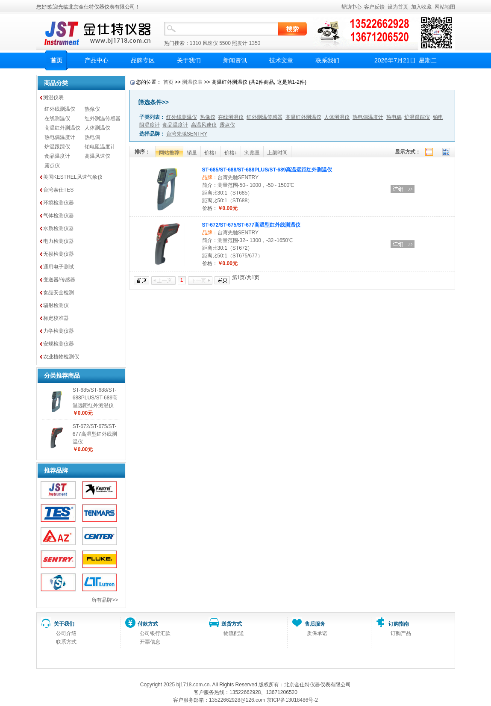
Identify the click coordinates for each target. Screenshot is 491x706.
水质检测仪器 (58, 228)
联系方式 (66, 642)
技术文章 (281, 60)
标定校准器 (56, 318)
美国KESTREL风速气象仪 (73, 177)
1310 (195, 43)
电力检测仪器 (58, 241)
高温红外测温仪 (62, 128)
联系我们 (327, 60)
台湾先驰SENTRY (238, 177)
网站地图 (445, 7)
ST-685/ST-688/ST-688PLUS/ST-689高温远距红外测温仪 (95, 397)
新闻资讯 (235, 60)
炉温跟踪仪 (57, 147)
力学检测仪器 (58, 331)
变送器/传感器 (59, 280)
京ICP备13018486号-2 (292, 700)
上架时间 (277, 153)
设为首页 (398, 7)
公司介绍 (66, 633)
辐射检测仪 (56, 305)
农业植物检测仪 (61, 357)
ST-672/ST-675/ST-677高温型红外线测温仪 (95, 434)
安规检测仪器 (58, 344)
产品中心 (97, 60)
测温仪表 (53, 97)
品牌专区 (143, 60)
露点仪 (52, 165)
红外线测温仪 (59, 109)
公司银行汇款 (155, 633)
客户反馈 (374, 7)
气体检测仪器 (58, 216)
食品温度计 (57, 156)
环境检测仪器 (58, 203)
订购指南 (398, 624)
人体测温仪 (97, 128)
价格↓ (230, 153)
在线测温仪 (57, 118)
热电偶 (92, 137)
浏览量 (252, 153)
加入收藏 (421, 7)
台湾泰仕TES (58, 190)
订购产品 (401, 633)
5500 (225, 43)
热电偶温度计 (59, 137)
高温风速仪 (97, 156)
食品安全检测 (58, 292)
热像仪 (92, 109)
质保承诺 (317, 633)
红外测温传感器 (103, 118)
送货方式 (231, 624)
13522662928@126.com (237, 700)
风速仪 (210, 43)
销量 (192, 153)
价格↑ (210, 153)
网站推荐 (169, 153)
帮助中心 (351, 7)
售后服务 (315, 624)
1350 (255, 43)
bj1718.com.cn (192, 685)
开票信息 (150, 642)
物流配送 (233, 633)
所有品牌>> (104, 600)
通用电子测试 (58, 267)
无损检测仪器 (58, 254)
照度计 (239, 43)
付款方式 (148, 624)
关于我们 (189, 60)
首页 (56, 60)
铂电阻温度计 (100, 147)
